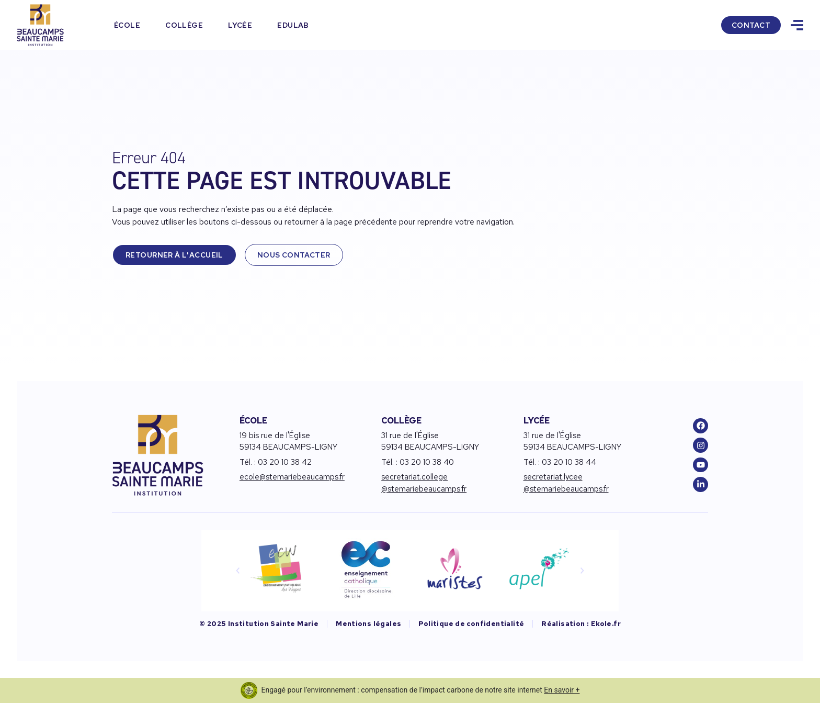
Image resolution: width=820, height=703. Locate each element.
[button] (238, 570)
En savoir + (561, 690)
